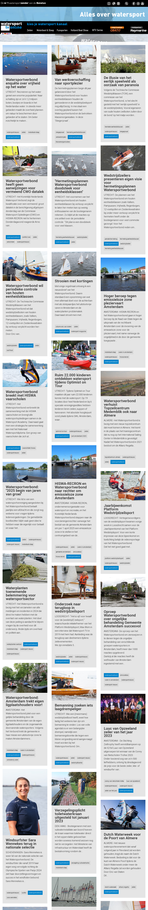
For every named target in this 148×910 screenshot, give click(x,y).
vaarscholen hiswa (28, 448)
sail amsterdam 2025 (78, 436)
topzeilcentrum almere (112, 457)
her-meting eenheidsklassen (129, 239)
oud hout (10, 350)
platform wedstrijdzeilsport (114, 562)
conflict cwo (26, 237)
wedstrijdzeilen (125, 244)
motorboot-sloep (33, 132)
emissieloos (77, 552)
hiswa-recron (124, 357)
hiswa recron (60, 556)
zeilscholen (10, 242)
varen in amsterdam (125, 352)
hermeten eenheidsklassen (114, 127)
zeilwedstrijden (61, 137)
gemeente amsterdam (63, 552)
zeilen (24, 132)
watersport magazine (78, 331)
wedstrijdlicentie (76, 763)
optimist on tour (61, 431)
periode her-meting (111, 239)
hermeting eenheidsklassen (76, 132)
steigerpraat (60, 132)
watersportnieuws (13, 132)
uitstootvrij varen (12, 760)
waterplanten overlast (14, 644)
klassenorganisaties (63, 142)
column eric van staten (63, 326)
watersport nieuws (13, 544)
